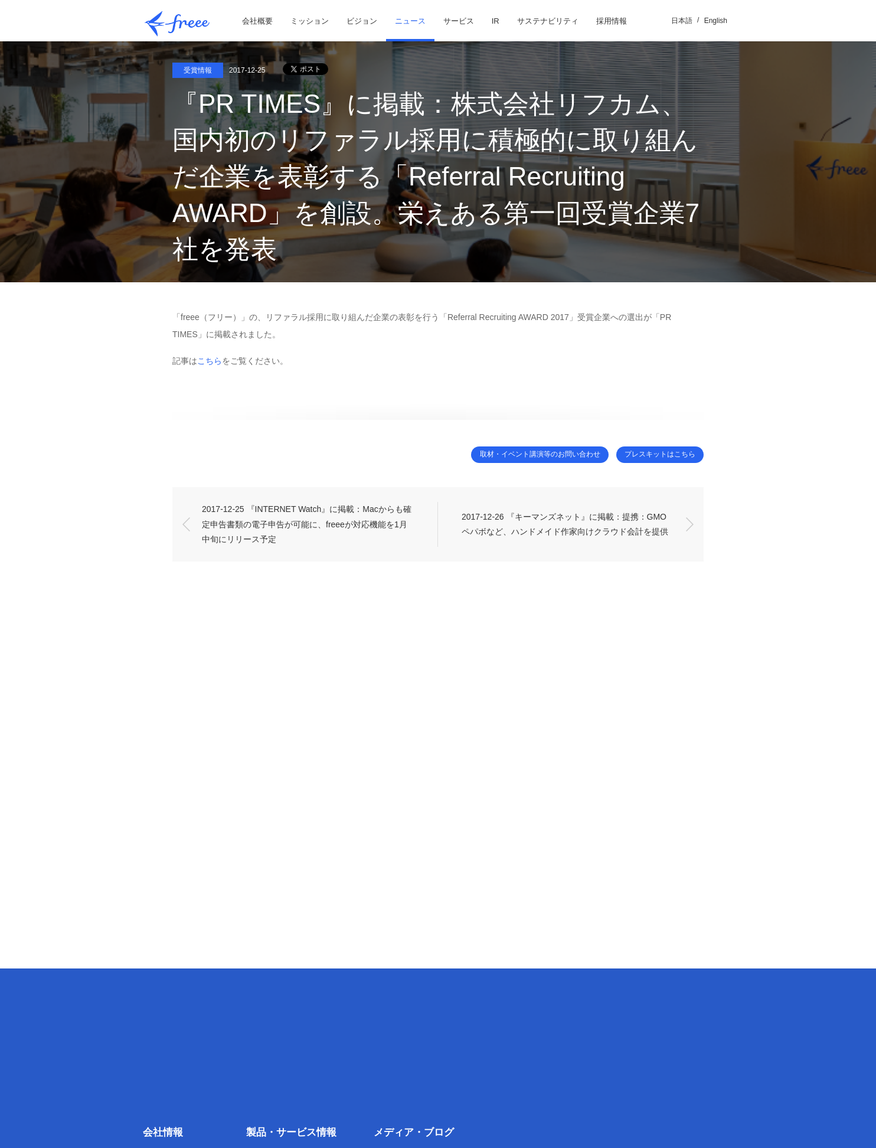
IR (495, 21)
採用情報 (611, 21)
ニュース (410, 21)
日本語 (681, 21)
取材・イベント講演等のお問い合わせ (518, 455)
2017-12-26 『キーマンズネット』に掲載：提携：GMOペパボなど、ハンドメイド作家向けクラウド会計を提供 (565, 525)
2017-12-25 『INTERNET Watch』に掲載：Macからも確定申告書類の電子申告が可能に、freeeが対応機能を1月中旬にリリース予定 (306, 524)
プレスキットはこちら (653, 455)
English (715, 21)
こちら (209, 361)
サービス (458, 21)
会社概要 (257, 21)
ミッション (309, 21)
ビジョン (362, 21)
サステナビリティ (547, 21)
